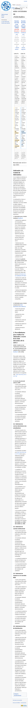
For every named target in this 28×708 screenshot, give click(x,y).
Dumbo (20, 218)
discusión (16, 31)
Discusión (18, 4)
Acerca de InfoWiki (16, 702)
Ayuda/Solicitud (17, 695)
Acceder (25, 1)
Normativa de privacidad (17, 700)
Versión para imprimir (5, 23)
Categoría (16, 693)
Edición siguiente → (23, 49)
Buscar (2, 15)
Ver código (12, 7)
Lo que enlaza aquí (5, 21)
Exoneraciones (23, 702)
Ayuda (2, 17)
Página (13, 4)
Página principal (4, 14)
